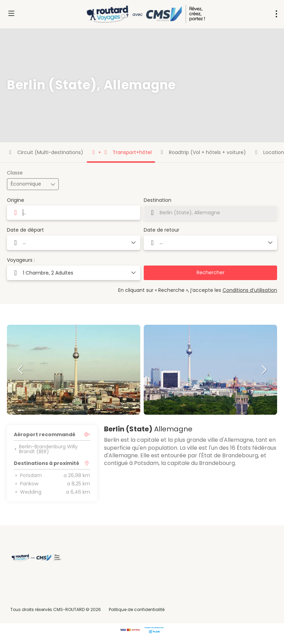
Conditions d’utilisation (250, 290)
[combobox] (73, 212)
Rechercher (211, 272)
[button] (21, 370)
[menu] (276, 13)
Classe (15, 173)
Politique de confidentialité (136, 609)
